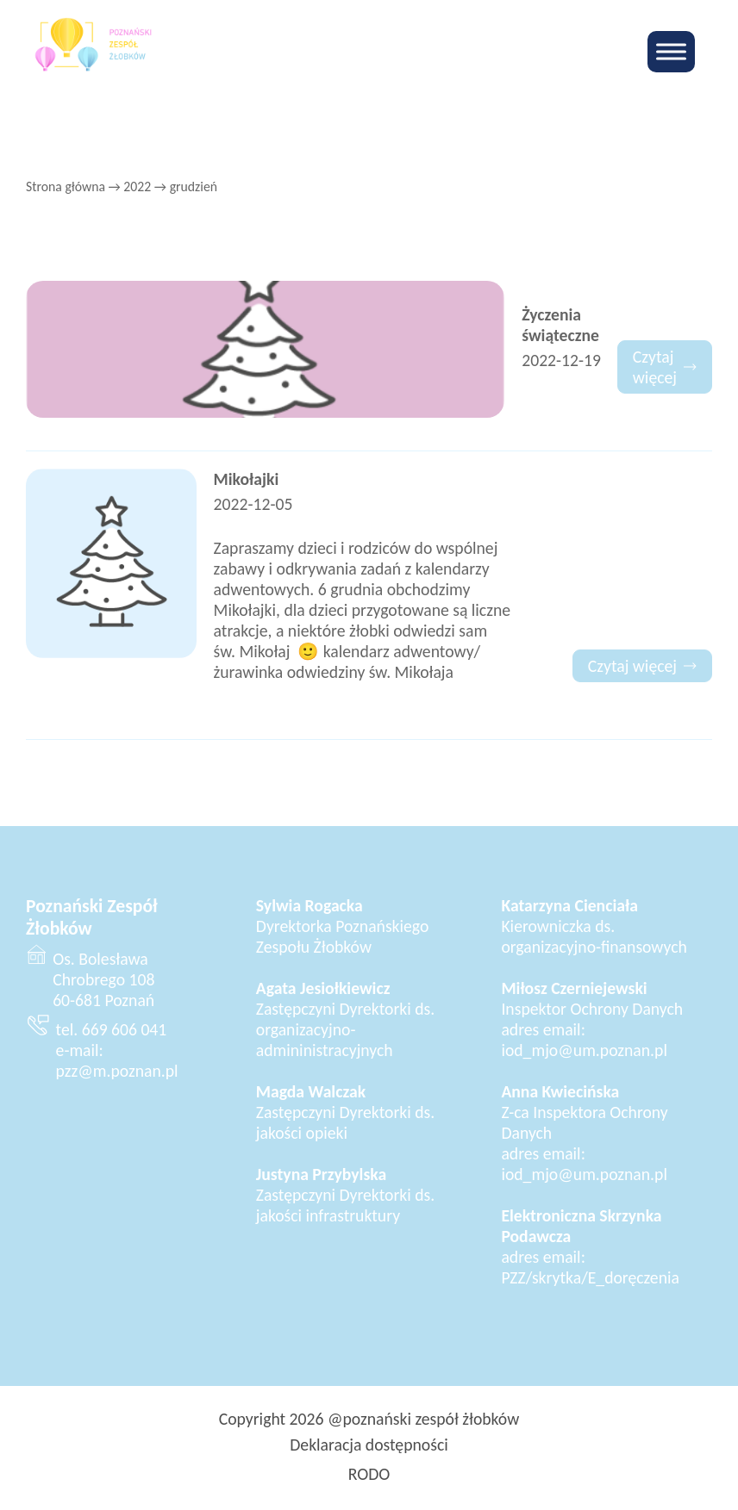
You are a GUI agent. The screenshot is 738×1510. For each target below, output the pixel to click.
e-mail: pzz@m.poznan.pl (117, 1060)
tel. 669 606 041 (111, 1029)
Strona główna (65, 186)
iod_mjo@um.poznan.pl (584, 1050)
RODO (369, 1473)
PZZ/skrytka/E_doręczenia (590, 1277)
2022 (137, 186)
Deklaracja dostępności (368, 1444)
